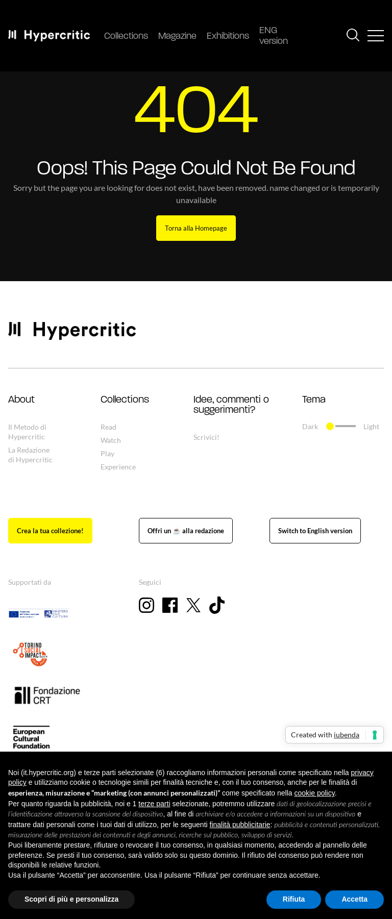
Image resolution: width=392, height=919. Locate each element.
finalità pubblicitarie (240, 825)
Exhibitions (228, 36)
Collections (126, 36)
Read (108, 427)
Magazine (177, 36)
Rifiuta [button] (294, 899)
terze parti (154, 804)
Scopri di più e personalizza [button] (71, 899)
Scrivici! (206, 437)
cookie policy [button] (315, 793)
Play (107, 453)
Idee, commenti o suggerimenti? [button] (231, 405)
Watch (111, 440)
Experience (118, 466)
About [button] (21, 400)
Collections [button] (125, 400)
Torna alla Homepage (196, 228)
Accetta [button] (354, 899)
